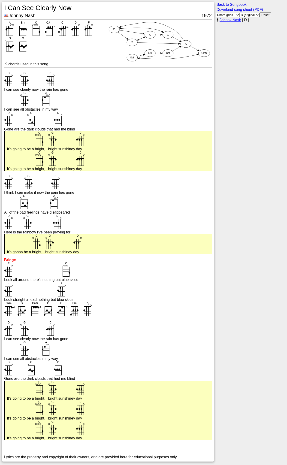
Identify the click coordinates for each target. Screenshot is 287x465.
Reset (265, 15)
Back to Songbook (232, 4)
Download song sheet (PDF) (240, 10)
